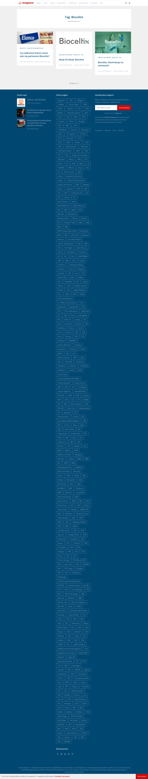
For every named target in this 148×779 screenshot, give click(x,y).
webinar (69, 712)
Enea (73, 315)
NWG (60, 522)
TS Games (85, 686)
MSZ (88, 501)
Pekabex (61, 551)
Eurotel (78, 324)
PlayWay (79, 568)
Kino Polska (69, 429)
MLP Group (62, 484)
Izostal (75, 416)
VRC (74, 708)
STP (83, 661)
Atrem (66, 197)
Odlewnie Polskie (79, 522)
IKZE (65, 404)
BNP (66, 227)
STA (86, 649)
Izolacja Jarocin (63, 416)
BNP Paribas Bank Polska (67, 231)
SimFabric (77, 632)
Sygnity (87, 670)
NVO (81, 518)
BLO (59, 222)
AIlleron (71, 168)
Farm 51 (81, 328)
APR (85, 189)
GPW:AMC (68, 362)
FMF (76, 332)
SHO (86, 627)
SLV (84, 636)
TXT (59, 691)
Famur (71, 328)
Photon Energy (63, 560)
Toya (59, 686)
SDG (75, 619)
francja (68, 336)
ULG (65, 691)
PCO (71, 547)
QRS (83, 594)
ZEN (59, 737)
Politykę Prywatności (110, 117)
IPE (59, 412)
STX (59, 665)
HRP (59, 400)
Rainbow (71, 598)
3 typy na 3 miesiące (79, 155)
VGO (69, 699)
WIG (88, 712)
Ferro (60, 332)
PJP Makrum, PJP (79, 560)
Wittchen (61, 724)
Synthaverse (62, 674)
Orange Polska (73, 535)
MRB (73, 501)
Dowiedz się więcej (62, 776)
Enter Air (67, 319)
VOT (76, 703)
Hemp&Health (80, 391)
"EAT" (84, 117)
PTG (59, 589)
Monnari (68, 492)
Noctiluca (68, 514)
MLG (81, 480)
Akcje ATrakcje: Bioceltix (71, 59)
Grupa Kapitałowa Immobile (68, 379)
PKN (59, 564)
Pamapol (73, 539)
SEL (66, 623)
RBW (80, 598)
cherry (60, 252)
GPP (59, 362)
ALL (59, 172)
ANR (77, 184)
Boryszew (84, 231)
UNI (59, 695)
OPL (75, 530)
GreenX (72, 370)
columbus (61, 265)
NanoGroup (62, 505)
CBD (85, 244)
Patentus (77, 543)
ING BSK (61, 408)
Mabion (68, 450)
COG (74, 260)
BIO (80, 210)
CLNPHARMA (82, 256)
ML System (71, 480)
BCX (82, 55)
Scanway (61, 615)
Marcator (61, 459)
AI (88, 163)
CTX (83, 273)
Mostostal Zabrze (64, 497)
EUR (59, 324)
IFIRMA (85, 400)
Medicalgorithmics (65, 467)
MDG (73, 463)
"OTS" (60, 138)
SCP (84, 615)
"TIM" (60, 146)
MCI (59, 463)
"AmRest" (61, 104)
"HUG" (71, 121)
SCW (67, 619)
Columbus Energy (76, 265)
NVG (73, 518)
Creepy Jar (81, 269)
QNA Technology (71, 594)
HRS (66, 400)
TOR (75, 682)
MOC (70, 488)
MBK (79, 459)
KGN (59, 429)
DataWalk (68, 281)
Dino (59, 294)
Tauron (60, 678)
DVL (82, 303)
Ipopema (67, 412)
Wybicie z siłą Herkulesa (36, 100)
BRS (66, 235)
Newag (73, 509)
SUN (66, 665)
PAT (68, 543)
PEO (76, 551)
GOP (82, 357)
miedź (76, 476)
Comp (70, 269)
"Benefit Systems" (74, 113)
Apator (60, 189)
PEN (69, 551)
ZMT (82, 737)
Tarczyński (82, 674)
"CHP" (60, 117)
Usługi (52, 3)
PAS (82, 539)
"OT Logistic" (71, 134)
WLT (70, 724)
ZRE (59, 741)
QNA (59, 594)
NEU (79, 505)
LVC (84, 446)
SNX (75, 640)
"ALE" (71, 100)
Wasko (60, 712)
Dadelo (80, 277)
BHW (73, 210)
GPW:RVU (61, 370)
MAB (59, 450)
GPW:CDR (84, 366)
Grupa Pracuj (79, 383)
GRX (59, 387)
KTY (81, 438)
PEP (83, 551)
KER (59, 425)
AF (67, 163)
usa (84, 695)
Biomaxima (72, 214)
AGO (73, 163)
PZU (88, 589)
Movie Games (63, 501)
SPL (68, 644)
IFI (78, 400)
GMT (75, 357)
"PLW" (60, 142)
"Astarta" (70, 109)
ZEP (75, 737)
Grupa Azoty (62, 374)
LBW (71, 442)
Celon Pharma (81, 248)
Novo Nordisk (63, 518)
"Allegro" (80, 100)
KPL (85, 433)
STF (77, 661)
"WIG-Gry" (84, 146)
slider (77, 636)
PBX (85, 543)
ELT (59, 315)
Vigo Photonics (80, 699)
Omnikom (69, 768)
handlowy (82, 387)
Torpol (83, 682)
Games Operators (64, 345)
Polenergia (62, 577)
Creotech (61, 273)
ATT (74, 197)
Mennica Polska (64, 471)
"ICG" (59, 125)
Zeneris (67, 737)
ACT (86, 159)
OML (59, 526)
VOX (59, 708)
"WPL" (78, 151)
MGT (69, 476)
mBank (71, 459)
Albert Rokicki (34, 116)
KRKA (60, 438)
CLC (65, 256)
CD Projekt (68, 248)
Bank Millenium (63, 206)
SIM (68, 632)
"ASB (85, 104)
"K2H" (75, 125)
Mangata (78, 454)
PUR (66, 589)
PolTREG (61, 585)
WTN (74, 729)
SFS (72, 627)
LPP (68, 446)
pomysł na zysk (74, 585)
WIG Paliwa (62, 720)
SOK (82, 640)
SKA (86, 632)
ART (65, 193)
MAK (76, 450)
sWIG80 (77, 670)
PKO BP (86, 564)
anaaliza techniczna (66, 55)
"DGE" (75, 117)
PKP (59, 568)
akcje (80, 168)
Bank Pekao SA (78, 206)
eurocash (68, 324)
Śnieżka (60, 640)
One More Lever (64, 530)
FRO (76, 336)
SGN (79, 627)
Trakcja (74, 686)
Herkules (61, 395)
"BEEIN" (60, 113)
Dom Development (65, 298)
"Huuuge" (81, 121)
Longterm (26, 768)
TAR (72, 674)
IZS (83, 416)
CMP (59, 260)
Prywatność (99, 130)
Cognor (82, 260)
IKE (59, 404)
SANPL (78, 606)
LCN (78, 442)
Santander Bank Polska (78, 611)
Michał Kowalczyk (28, 62)
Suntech (61, 670)
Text (59, 682)
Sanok (70, 606)
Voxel (67, 708)
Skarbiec (61, 636)
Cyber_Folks (62, 277)
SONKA (60, 644)
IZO (75, 412)
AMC (79, 172)
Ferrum (68, 332)
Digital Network (80, 290)
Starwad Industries (65, 661)
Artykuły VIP (83, 3)
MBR (86, 459)
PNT (66, 573)
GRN (80, 370)
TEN (68, 678)
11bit (66, 155)
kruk (74, 438)
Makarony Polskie (64, 454)
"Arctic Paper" (74, 104)
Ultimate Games (77, 691)
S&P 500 (61, 606)
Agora (81, 163)
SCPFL (60, 619)
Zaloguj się (118, 113)
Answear (86, 184)
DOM (82, 294)
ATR (59, 197)
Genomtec (62, 349)
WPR (66, 729)
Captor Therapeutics (65, 244)
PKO (77, 564)
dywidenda (62, 307)
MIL (84, 476)
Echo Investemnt (71, 311)
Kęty (75, 425)
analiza (60, 180)
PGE (67, 556)
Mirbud (60, 480)
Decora (60, 286)
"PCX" (79, 138)
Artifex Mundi (76, 193)
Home (38, 3)
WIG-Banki (74, 720)
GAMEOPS (72, 341)
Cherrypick (70, 252)
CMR (66, 260)
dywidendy (74, 307)
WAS (81, 708)
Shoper (60, 632)
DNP (74, 294)
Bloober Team (69, 222)
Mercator (77, 471)
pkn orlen (68, 564)
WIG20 (84, 720)
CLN (72, 256)
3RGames (61, 159)
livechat (61, 446)
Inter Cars (71, 408)
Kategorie (61, 3)
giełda (60, 353)
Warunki (107, 130)
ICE (73, 400)
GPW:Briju (61, 366)
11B (59, 155)
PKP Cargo (68, 568)
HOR (77, 395)
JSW (84, 421)
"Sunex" (77, 142)
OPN (82, 530)
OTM (84, 535)
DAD (72, 277)
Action (60, 163)
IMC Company (76, 404)
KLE (79, 429)
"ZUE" (86, 151)
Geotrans (73, 349)
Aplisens (70, 189)
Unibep (67, 695)
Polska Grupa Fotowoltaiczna (69, 581)
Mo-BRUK (61, 488)
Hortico (86, 395)
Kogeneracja (62, 433)
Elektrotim (85, 311)
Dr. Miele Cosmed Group (67, 303)
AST (86, 193)
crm (76, 273)
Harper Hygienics (64, 391)
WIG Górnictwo (77, 716)
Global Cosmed (63, 357)
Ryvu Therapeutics (78, 602)
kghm (82, 425)
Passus (60, 543)
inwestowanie (84, 408)
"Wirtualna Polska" (65, 151)
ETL (85, 319)
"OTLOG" (83, 134)
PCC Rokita (62, 547)
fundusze (61, 341)
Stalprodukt (83, 653)
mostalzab (80, 492)
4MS (79, 159)
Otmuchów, (62, 539)
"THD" (86, 142)
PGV (74, 556)
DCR (77, 281)
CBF (59, 248)
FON (83, 332)
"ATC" (79, 109)
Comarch (61, 269)
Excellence (62, 328)
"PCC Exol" (70, 138)
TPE (66, 686)
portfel (86, 585)
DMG (67, 294)
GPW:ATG (80, 362)
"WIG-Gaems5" (71, 146)
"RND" (68, 142)
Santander (62, 611)
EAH (83, 307)
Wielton (80, 712)
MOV (77, 497)
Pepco (60, 556)
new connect (62, 509)
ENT (59, 319)
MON (59, 492)
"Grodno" (61, 121)
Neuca (87, 505)
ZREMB (67, 741)
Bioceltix (23, 48)
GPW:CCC (72, 366)
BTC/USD (74, 235)
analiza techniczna (104, 57)
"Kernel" (74, 130)
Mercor (60, 476)
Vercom (61, 699)
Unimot (77, 695)
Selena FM (75, 623)
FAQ (101, 3)
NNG (59, 514)
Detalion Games (80, 286)
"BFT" (86, 113)
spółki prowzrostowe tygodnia (69, 649)
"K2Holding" (62, 130)
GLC (74, 353)
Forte (60, 336)
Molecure (79, 488)
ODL (67, 522)
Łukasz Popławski (67, 65)
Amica (60, 176)
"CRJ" (68, 117)
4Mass (71, 159)
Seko (59, 623)
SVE (69, 670)
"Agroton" (61, 100)
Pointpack (76, 573)
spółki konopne (79, 644)
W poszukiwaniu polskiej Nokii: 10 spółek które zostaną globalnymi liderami (39, 123)
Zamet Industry (72, 733)
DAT (59, 281)
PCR (78, 547)
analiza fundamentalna (35, 48)
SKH (69, 636)
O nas (45, 3)
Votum (84, 703)
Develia (60, 290)
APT (59, 193)
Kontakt (94, 3)
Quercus (61, 598)
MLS (71, 484)
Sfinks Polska (63, 627)
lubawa (77, 446)
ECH (59, 311)
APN (78, 189)
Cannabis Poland (74, 239)
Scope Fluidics (73, 615)
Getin (83, 349)
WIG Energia (62, 716)
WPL (59, 729)
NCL (72, 505)
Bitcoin (84, 218)
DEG (68, 286)
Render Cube (63, 602)
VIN (59, 703)
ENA (65, 315)
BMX (59, 227)
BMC (81, 222)
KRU (67, 438)
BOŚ (59, 235)
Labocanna (62, 442)
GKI (67, 353)
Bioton (75, 218)
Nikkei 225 (84, 509)
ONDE (74, 526)
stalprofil (71, 657)
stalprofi (61, 657)
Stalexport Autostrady (66, 653)
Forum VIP (73, 3)
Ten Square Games (81, 678)
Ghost (85, 768)
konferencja (75, 433)
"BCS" (87, 109)
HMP (70, 395)
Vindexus (67, 703)
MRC (81, 501)
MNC (79, 484)
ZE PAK (84, 733)
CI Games (82, 252)
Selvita (85, 623)
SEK (81, 619)
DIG (68, 290)
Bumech (61, 239)
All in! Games (69, 172)
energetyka (83, 315)
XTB (81, 729)
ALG (87, 168)
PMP (59, 573)
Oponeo (61, 535)
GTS (73, 387)
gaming (78, 345)
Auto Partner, (63, 201)
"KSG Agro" (85, 130)
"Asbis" (60, 109)
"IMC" (67, 125)
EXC (86, 324)
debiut (85, 281)
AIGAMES (61, 168)
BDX (66, 210)
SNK (68, 640)
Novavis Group (82, 514)
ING (86, 404)
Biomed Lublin (63, 218)
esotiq (77, 319)
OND (67, 526)
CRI (69, 273)
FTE (83, 336)
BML (88, 222)
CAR (78, 244)
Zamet (60, 733)
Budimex (85, 235)
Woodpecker (80, 724)
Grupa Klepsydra (64, 383)
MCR (66, 463)
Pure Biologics (77, 589)
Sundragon (75, 665)
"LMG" (60, 134)
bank (74, 201)
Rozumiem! (142, 776)
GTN (66, 387)
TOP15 (67, 682)
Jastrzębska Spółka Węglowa (68, 421)
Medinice (79, 467)
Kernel (66, 425)
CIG (59, 256)
